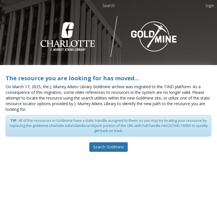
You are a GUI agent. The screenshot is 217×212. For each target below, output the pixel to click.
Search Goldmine (108, 147)
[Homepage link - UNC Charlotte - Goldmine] (108, 36)
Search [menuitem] (108, 5)
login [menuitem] (210, 5)
